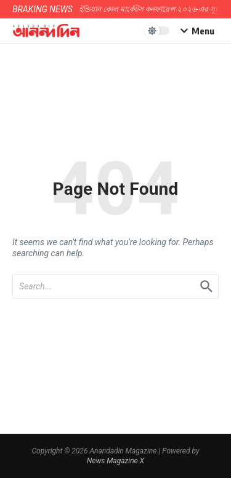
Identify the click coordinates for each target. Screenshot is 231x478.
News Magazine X (115, 460)
